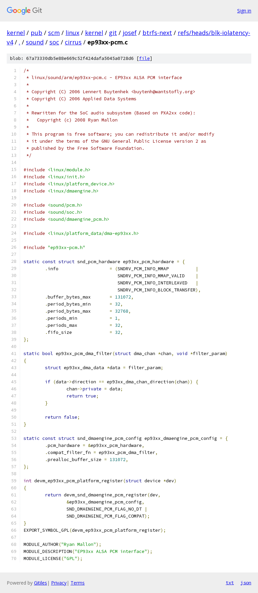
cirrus (73, 42)
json (246, 583)
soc (54, 42)
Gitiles (40, 583)
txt (230, 583)
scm (54, 33)
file (144, 58)
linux (72, 33)
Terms (78, 583)
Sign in (244, 10)
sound (35, 42)
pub (36, 33)
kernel (16, 33)
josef (130, 33)
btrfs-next (157, 33)
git (113, 33)
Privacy (59, 583)
